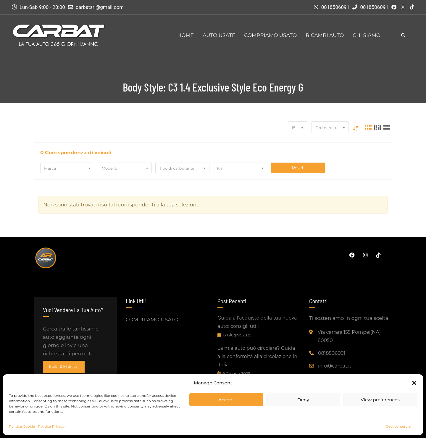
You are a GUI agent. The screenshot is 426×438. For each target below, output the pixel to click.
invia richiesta (64, 367)
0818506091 (335, 7)
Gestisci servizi (398, 426)
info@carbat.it (334, 366)
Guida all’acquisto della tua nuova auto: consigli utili (257, 322)
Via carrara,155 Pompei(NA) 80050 (349, 336)
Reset (298, 168)
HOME (185, 35)
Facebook (352, 255)
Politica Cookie (22, 426)
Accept (226, 399)
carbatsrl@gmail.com (100, 7)
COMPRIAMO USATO (270, 35)
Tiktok (378, 255)
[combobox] (297, 127)
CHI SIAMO (366, 35)
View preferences (380, 399)
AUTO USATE (219, 35)
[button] (414, 383)
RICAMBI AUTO (325, 35)
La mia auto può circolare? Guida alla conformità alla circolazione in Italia (257, 356)
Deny (303, 399)
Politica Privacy (51, 426)
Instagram (365, 255)
